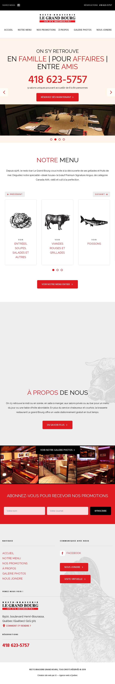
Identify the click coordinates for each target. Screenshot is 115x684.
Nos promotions (46, 30)
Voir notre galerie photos (57, 450)
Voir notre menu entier (57, 285)
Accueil (8, 30)
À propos (63, 30)
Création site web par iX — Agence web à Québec (58, 676)
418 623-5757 (57, 79)
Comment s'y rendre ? (16, 626)
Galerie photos (82, 30)
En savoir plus (57, 425)
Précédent (15, 194)
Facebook (70, 553)
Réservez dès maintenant (57, 97)
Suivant (101, 194)
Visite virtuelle (75, 579)
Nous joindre (104, 30)
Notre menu (25, 30)
